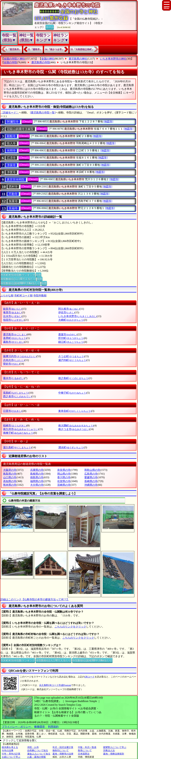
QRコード (90, 677)
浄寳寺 (11, 172)
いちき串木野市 (77, 316)
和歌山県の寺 (92, 470)
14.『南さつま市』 (54, 49)
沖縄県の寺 (91, 484)
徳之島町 (73, 378)
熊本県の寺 (9, 484)
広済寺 (11, 157)
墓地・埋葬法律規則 (113, 754)
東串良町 (74, 411)
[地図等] (108, 121)
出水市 (12, 316)
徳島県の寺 (36, 477)
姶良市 (12, 308)
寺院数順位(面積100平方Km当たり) (20, 283)
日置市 (12, 411)
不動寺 (13, 194)
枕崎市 (14, 425)
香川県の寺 (63, 477)
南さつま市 (73, 429)
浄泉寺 (11, 165)
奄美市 (12, 312)
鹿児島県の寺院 (40, 62)
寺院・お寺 (33, 747)
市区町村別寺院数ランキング (17, 275)
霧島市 (13, 341)
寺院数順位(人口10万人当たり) (18, 279)
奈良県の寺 (63, 470)
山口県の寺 (9, 477)
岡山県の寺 (63, 473)
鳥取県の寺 (9, 473)
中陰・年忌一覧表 (87, 747)
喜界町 (14, 338)
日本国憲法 (83, 754)
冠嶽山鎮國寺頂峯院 (20, 129)
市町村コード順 (23, 295)
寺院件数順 (40, 295)
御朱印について (60, 750)
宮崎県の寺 (63, 484)
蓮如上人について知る (38, 754)
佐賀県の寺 (63, 481)
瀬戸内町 (72, 360)
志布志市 (13, 360)
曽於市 (11, 363)
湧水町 (71, 447)
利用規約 (53, 726)
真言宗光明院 (16, 179)
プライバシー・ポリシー (17, 726)
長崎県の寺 (91, 481)
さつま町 (71, 356)
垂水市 (13, 378)
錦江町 (71, 341)
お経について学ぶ (11, 757)
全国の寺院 (10, 62)
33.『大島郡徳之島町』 (82, 49)
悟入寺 (11, 143)
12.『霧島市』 (35, 49)
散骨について (85, 750)
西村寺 (13, 186)
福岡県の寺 (36, 481)
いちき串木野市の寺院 (74, 62)
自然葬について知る (37, 750)
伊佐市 (66, 312)
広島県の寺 (91, 473)
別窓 (38, 275)
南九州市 (20, 429)
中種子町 (72, 392)
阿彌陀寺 (13, 121)
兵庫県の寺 (36, 470)
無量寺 (13, 201)
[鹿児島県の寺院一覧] (43, 112)
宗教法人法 (109, 750)
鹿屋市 (67, 334)
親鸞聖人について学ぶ (114, 747)
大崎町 (71, 319)
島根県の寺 (36, 473)
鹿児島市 (15, 334)
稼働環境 (39, 726)
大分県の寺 (36, 484)
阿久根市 (69, 308)
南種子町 (18, 432)
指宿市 (13, 319)
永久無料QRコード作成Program (55, 685)
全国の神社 (47, 58)
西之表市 (17, 396)
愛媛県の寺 (91, 477)
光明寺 (11, 150)
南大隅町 (75, 425)
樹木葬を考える (10, 747)
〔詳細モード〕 (9, 112)
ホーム (50, 27)
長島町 (16, 392)
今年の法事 (7, 750)
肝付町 (71, 338)
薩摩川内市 (19, 356)
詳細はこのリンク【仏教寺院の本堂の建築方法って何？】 (34, 599)
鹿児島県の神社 (78, 58)
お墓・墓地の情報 (36, 757)
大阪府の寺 (9, 470)
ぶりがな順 (7, 295)
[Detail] (27, 121)
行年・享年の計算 (11, 754)
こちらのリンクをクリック (70, 626)
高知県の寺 (9, 481)
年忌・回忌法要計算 (62, 747)
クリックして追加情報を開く (20, 740)
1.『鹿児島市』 (13, 49)
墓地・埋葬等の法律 (62, 754)
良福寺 (13, 208)
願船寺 (11, 136)
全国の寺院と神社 (14, 58)
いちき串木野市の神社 (113, 58)
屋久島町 (17, 447)
